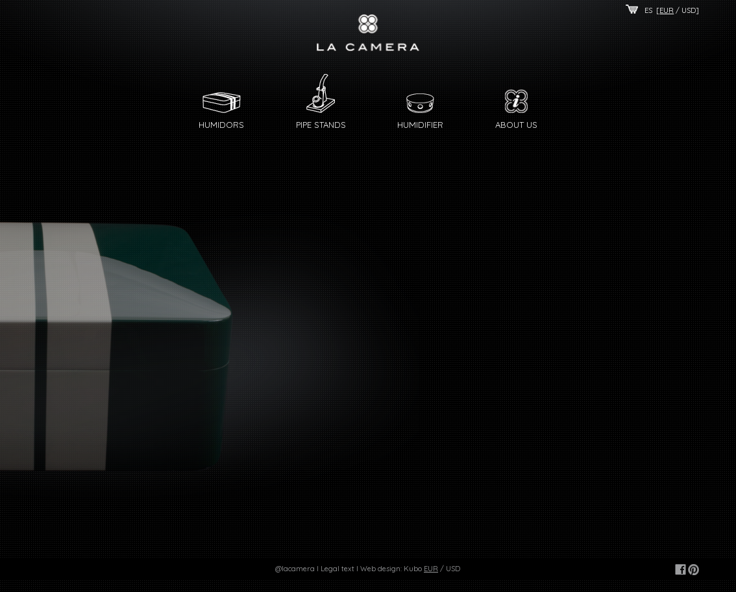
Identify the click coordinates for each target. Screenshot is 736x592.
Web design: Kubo (391, 568)
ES (648, 10)
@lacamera (295, 568)
